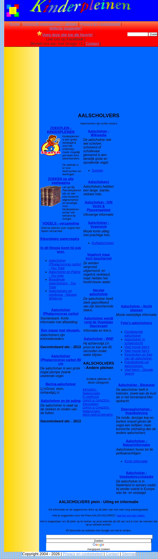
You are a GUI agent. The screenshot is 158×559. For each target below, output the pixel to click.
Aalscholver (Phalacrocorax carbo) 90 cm (61, 359)
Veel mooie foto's (136, 347)
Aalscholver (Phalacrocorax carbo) (60, 311)
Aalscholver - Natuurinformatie (136, 443)
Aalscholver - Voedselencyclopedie (136, 474)
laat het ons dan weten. (131, 515)
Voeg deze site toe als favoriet (65, 35)
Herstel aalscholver (98, 292)
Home (14, 24)
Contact (92, 44)
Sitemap (129, 554)
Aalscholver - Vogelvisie (98, 224)
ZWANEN (106, 414)
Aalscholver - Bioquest (136, 385)
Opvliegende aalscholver (133, 333)
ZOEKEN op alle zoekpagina (61, 181)
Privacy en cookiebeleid (100, 24)
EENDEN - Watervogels (91, 391)
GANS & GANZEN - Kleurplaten (97, 402)
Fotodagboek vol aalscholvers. (136, 364)
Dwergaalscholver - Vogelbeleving (136, 411)
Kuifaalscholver (103, 243)
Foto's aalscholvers (136, 323)
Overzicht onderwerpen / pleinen (50, 24)
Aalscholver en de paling (61, 401)
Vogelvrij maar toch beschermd (99, 256)
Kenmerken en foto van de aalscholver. (138, 356)
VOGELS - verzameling (60, 223)
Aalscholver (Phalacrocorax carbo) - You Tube (65, 264)
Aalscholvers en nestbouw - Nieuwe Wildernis (63, 294)
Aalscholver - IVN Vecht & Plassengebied (99, 206)
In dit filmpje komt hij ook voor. (60, 249)
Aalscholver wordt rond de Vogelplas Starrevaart (98, 322)
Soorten (97, 170)
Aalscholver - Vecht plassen (136, 308)
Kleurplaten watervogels (59, 239)
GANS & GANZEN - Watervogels (97, 409)
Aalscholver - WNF (98, 339)
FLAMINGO (91, 397)
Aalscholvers (98, 182)
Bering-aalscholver (61, 384)
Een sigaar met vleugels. (60, 330)
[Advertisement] (22, 114)
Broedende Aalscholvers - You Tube (62, 283)
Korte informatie (135, 461)
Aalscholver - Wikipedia (98, 133)
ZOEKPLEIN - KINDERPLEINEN (60, 130)
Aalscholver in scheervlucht (134, 341)
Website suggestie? (65, 28)
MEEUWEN (91, 414)
